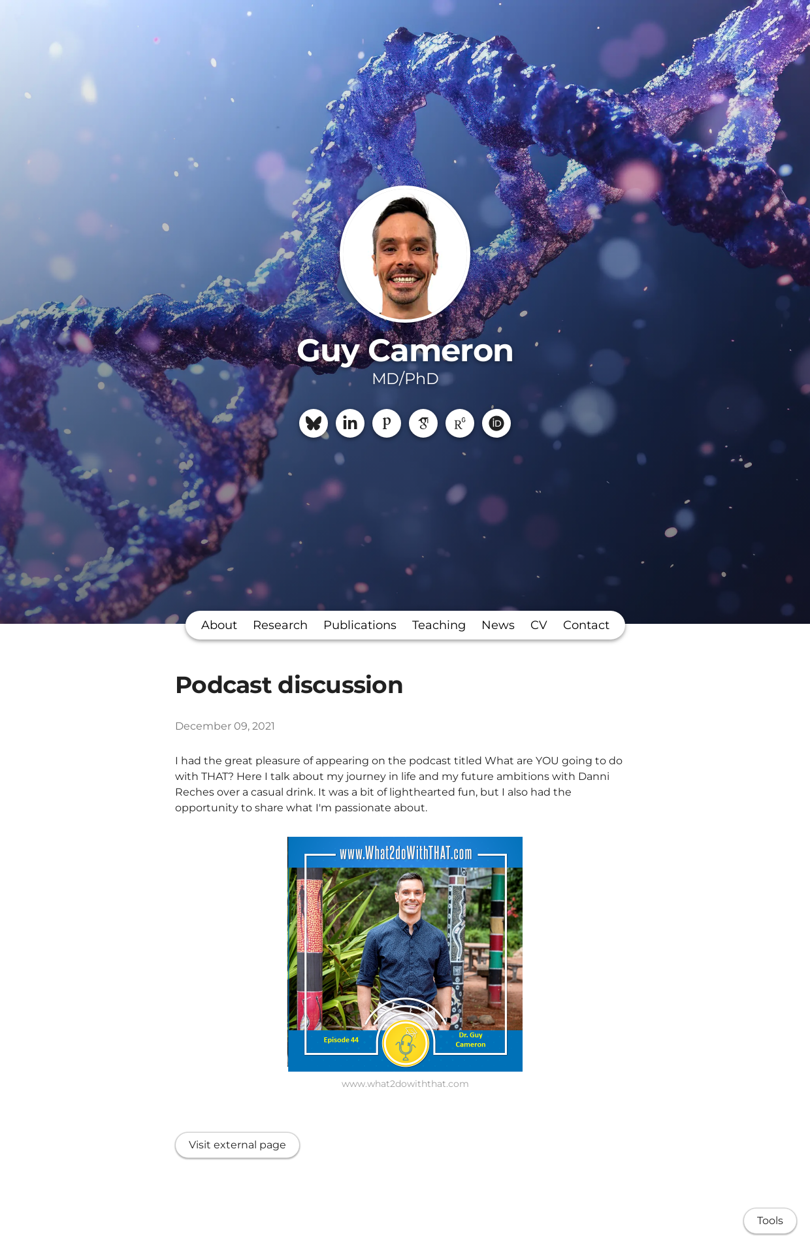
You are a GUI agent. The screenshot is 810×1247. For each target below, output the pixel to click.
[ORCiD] (496, 423)
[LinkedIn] (350, 423)
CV (538, 625)
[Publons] (386, 423)
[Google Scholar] (423, 423)
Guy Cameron (405, 350)
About (219, 625)
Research (280, 625)
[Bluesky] (313, 423)
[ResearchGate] (460, 423)
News (498, 625)
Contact (586, 625)
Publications (360, 625)
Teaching (439, 625)
